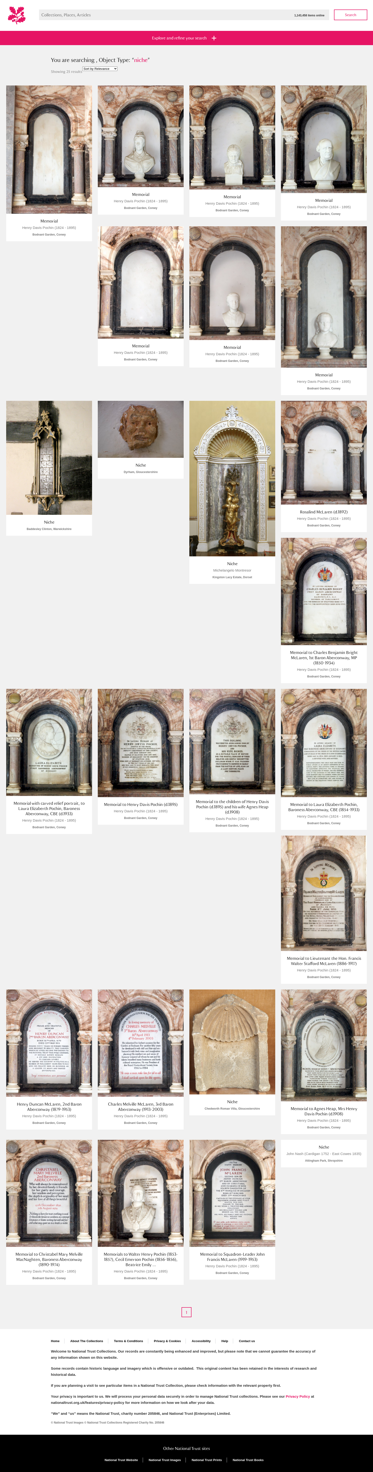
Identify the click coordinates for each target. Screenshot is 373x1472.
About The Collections (86, 1341)
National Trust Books (248, 1460)
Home (55, 1341)
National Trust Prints (207, 1460)
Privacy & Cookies (167, 1341)
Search (350, 15)
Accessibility (201, 1341)
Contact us (247, 1341)
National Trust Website (121, 1460)
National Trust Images (165, 1460)
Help (224, 1341)
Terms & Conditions (128, 1341)
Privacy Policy (298, 1396)
